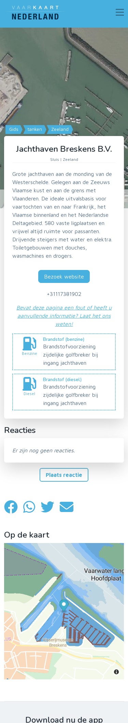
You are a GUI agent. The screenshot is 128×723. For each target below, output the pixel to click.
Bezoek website (64, 276)
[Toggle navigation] (120, 12)
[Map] (64, 118)
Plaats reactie (64, 475)
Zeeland (59, 129)
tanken (34, 129)
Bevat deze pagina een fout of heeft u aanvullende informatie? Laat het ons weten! (64, 315)
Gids (13, 129)
